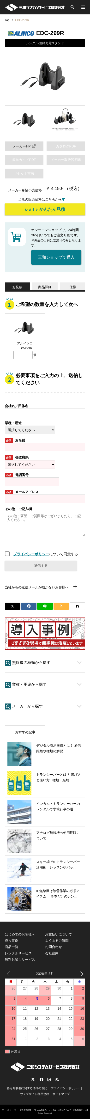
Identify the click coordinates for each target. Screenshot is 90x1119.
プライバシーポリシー (31, 554)
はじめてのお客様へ (20, 934)
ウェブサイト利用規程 (34, 1094)
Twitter (33, 1079)
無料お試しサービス (20, 959)
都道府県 (17, 457)
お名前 (15, 440)
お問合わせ (53, 947)
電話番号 (17, 475)
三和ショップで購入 (56, 257)
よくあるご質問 (57, 940)
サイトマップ (61, 1094)
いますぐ (45, 209)
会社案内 (52, 953)
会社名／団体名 (16, 406)
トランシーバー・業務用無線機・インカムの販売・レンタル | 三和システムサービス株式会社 (44, 1110)
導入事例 (11, 940)
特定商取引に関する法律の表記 (27, 1088)
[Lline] (45, 606)
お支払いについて (58, 934)
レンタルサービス (18, 953)
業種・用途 (13, 423)
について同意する (45, 554)
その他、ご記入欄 (18, 509)
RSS (57, 1079)
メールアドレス (22, 492)
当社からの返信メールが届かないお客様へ (37, 587)
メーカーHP (24, 146)
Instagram (49, 1079)
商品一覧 (11, 947)
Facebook (41, 1079)
